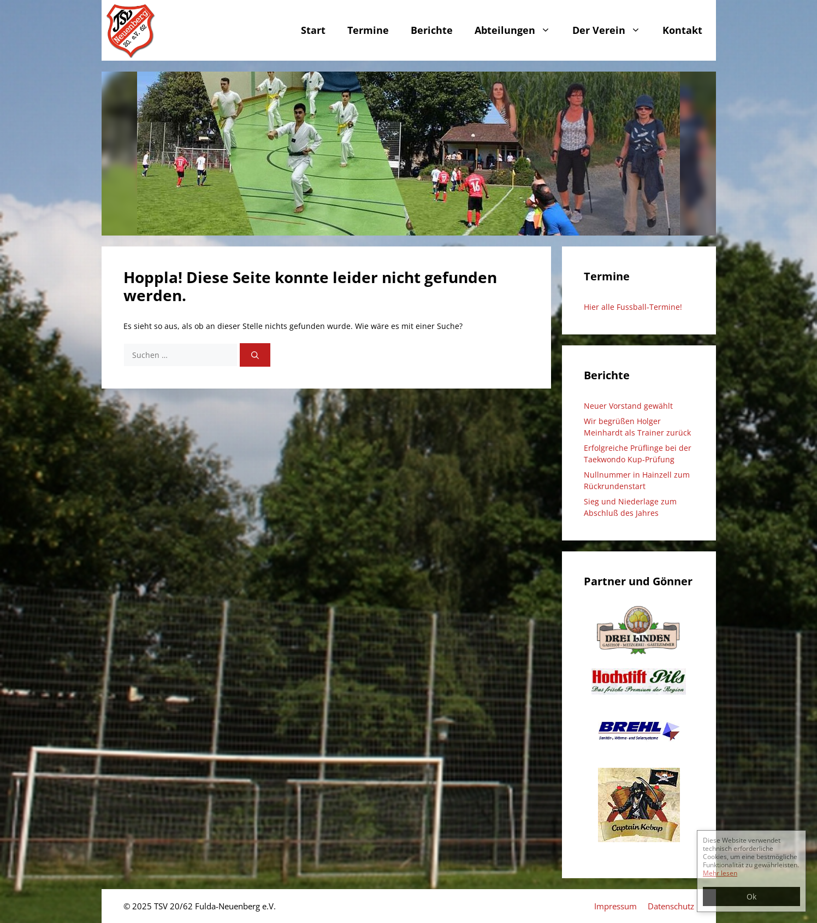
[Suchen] (255, 355)
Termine (368, 30)
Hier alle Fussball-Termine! (633, 307)
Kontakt (682, 30)
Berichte (432, 30)
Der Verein (612, 30)
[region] (409, 154)
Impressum (615, 906)
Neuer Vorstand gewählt (628, 406)
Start (313, 30)
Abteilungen (518, 30)
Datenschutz (671, 906)
